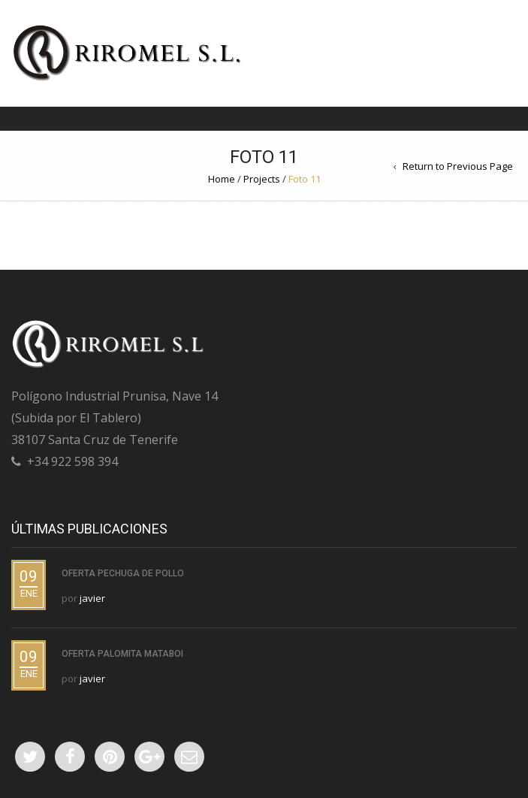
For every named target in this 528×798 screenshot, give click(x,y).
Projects (261, 179)
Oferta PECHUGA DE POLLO (123, 573)
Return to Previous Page (458, 166)
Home (221, 179)
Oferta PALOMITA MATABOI (122, 653)
